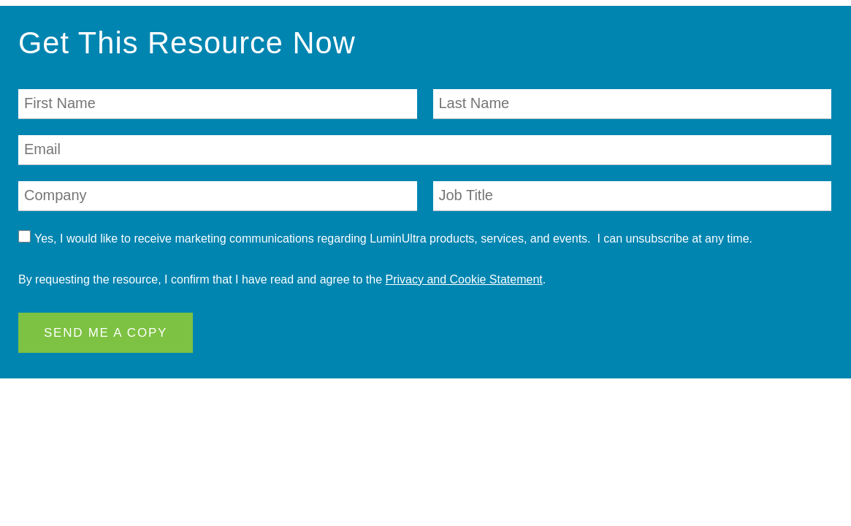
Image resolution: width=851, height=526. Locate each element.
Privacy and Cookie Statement (464, 279)
